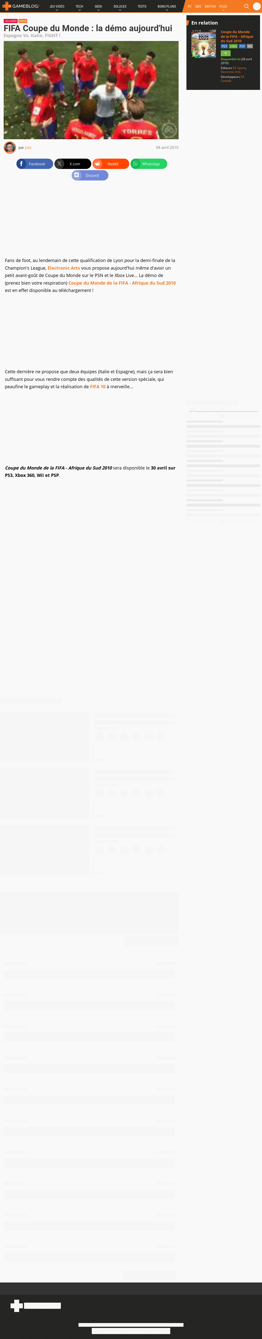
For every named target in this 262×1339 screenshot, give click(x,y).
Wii (250, 46)
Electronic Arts (64, 268)
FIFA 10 (97, 386)
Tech (79, 6)
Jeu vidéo (11, 21)
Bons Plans (167, 6)
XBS (198, 6)
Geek (98, 6)
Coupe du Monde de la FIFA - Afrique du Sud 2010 (122, 283)
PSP (242, 46)
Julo (28, 147)
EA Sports (239, 68)
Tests (142, 6)
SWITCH (210, 6)
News (22, 21)
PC (190, 6)
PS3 (224, 46)
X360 (233, 46)
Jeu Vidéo (57, 6)
